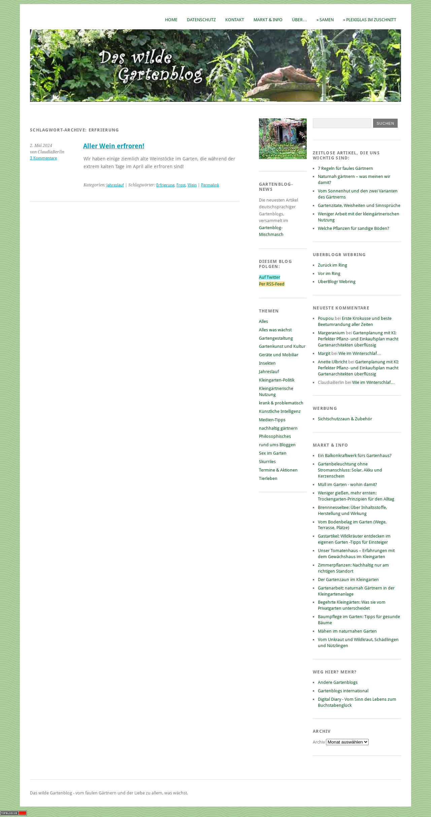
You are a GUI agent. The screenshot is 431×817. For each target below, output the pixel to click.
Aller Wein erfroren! (113, 146)
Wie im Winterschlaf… (359, 353)
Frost (181, 185)
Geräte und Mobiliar (278, 354)
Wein (192, 185)
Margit (324, 353)
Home (171, 19)
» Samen (325, 19)
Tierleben (268, 478)
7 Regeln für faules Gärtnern (345, 168)
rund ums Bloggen (277, 444)
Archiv (319, 742)
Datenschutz (201, 19)
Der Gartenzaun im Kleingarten (348, 579)
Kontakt (234, 19)
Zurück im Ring (332, 265)
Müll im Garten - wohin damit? (347, 484)
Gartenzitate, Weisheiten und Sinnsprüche (359, 205)
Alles (263, 321)
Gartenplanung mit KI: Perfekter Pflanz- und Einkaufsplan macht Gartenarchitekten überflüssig (358, 338)
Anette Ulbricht (332, 361)
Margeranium (331, 332)
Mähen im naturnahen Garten (347, 631)
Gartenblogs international (343, 690)
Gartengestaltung (276, 338)
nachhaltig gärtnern (278, 428)
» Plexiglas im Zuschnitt (369, 19)
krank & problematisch (281, 402)
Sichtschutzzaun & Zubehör (345, 418)
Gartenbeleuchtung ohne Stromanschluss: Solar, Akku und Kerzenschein (350, 470)
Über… (299, 19)
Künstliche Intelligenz (280, 411)
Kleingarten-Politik (276, 380)
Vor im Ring (329, 273)
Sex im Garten (273, 453)
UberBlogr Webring (337, 281)
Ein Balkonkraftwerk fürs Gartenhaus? (355, 455)
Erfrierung (165, 185)
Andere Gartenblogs (338, 682)
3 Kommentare (43, 158)
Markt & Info (268, 19)
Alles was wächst (275, 329)
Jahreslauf (115, 185)
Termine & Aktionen (278, 470)
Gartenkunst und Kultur (282, 346)
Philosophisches (275, 436)
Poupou (326, 318)
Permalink (210, 185)
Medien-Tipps (272, 419)
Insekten (267, 363)
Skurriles (267, 461)
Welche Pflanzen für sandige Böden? (353, 228)
